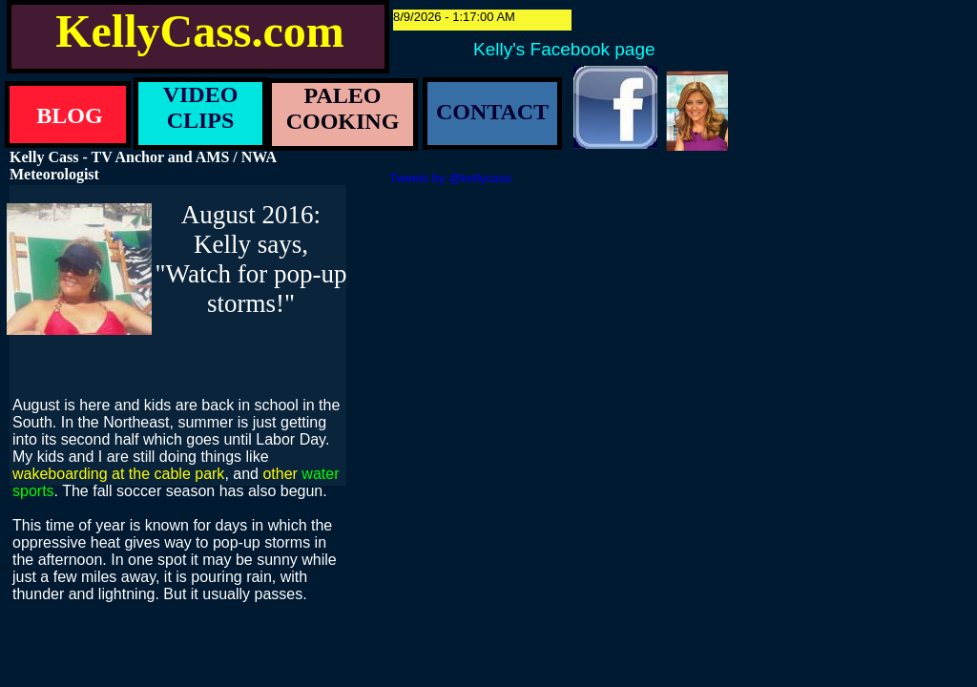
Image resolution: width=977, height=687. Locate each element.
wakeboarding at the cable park (118, 474)
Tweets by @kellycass (450, 178)
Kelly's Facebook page (564, 49)
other (279, 474)
